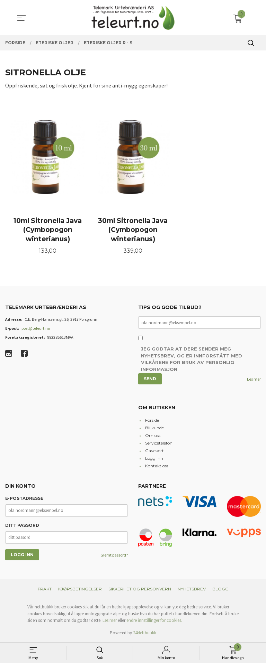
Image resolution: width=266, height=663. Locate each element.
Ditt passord (22, 526)
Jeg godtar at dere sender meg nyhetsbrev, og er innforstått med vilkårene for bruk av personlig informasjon (191, 360)
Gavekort (154, 451)
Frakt (45, 589)
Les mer (254, 379)
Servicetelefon (158, 443)
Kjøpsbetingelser (80, 589)
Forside (152, 420)
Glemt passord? (114, 555)
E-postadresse (24, 499)
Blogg (220, 589)
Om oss (152, 436)
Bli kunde (154, 428)
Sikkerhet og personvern (139, 589)
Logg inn (154, 458)
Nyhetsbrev (192, 589)
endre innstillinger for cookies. (154, 621)
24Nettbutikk (144, 633)
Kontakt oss (156, 466)
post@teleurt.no (35, 329)
